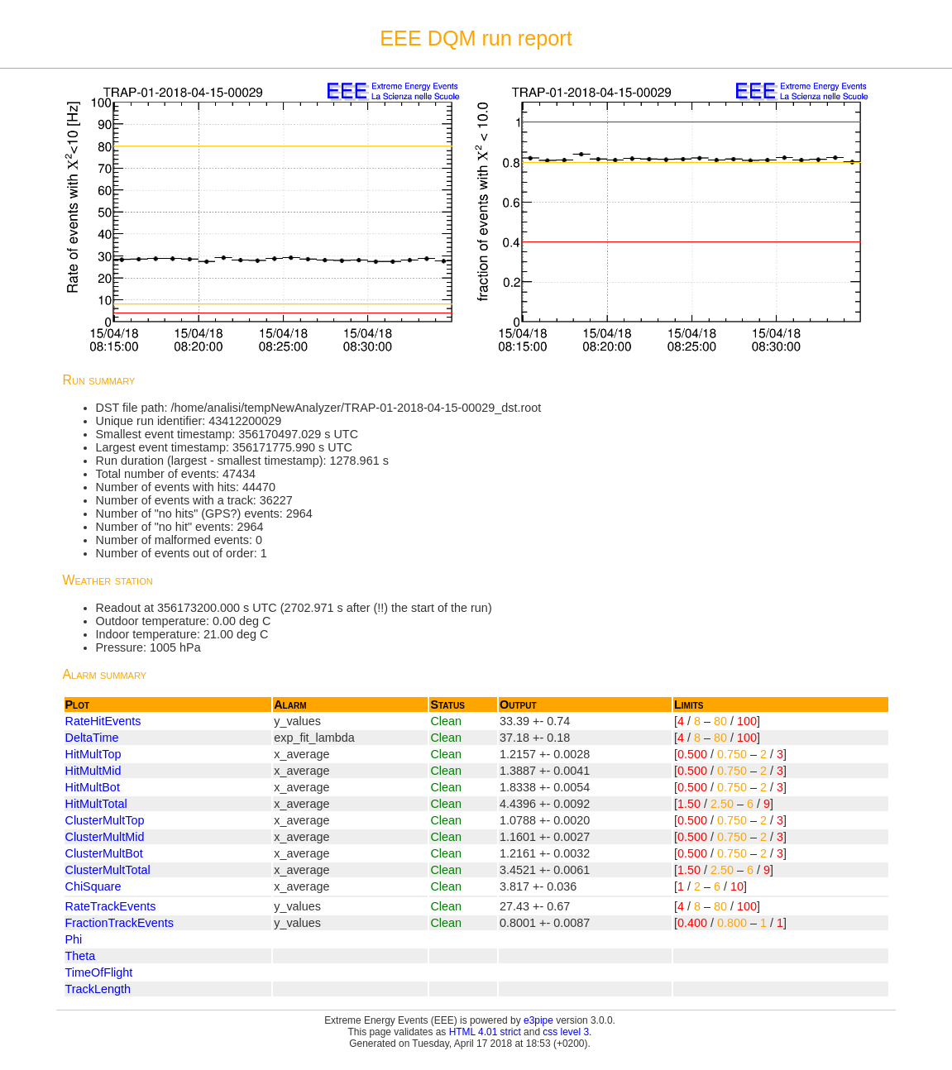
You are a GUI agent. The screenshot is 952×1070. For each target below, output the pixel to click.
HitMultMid (93, 770)
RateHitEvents (103, 721)
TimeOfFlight (99, 972)
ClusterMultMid (105, 836)
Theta (80, 956)
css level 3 (566, 1032)
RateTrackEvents (110, 906)
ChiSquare (93, 886)
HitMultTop (93, 754)
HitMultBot (92, 787)
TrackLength (98, 989)
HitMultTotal (96, 803)
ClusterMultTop (105, 820)
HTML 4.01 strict (485, 1032)
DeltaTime (92, 737)
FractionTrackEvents (119, 922)
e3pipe (538, 1020)
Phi (74, 939)
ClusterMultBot (104, 853)
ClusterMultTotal (108, 870)
